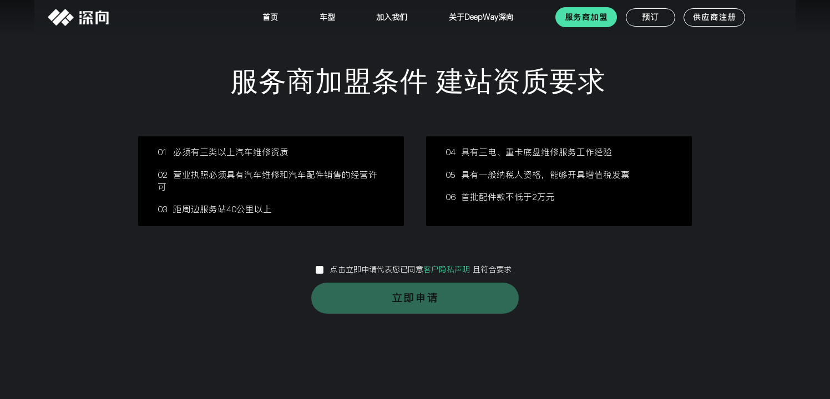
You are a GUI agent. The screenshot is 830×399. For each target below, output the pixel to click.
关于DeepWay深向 (481, 17)
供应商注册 (714, 17)
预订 (650, 17)
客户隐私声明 (448, 269)
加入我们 (391, 17)
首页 (270, 17)
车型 (327, 17)
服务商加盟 (586, 17)
